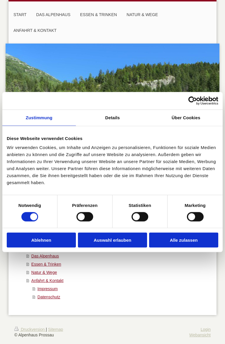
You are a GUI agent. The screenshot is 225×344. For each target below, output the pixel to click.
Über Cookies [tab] (186, 117)
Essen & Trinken (46, 264)
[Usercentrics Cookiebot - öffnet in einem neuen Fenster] (192, 100)
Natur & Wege (44, 272)
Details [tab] (112, 117)
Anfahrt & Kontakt (47, 280)
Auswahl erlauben (112, 240)
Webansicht (200, 335)
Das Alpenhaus (45, 256)
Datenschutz (49, 297)
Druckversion (30, 329)
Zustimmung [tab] (39, 117)
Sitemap (55, 329)
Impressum (48, 288)
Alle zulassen (184, 240)
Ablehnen (41, 240)
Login (206, 329)
